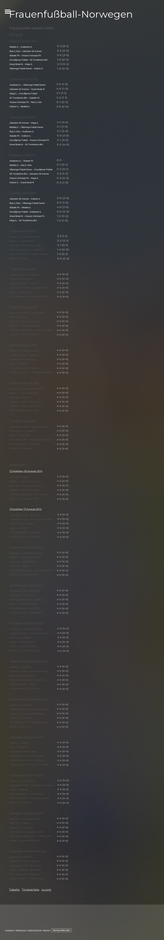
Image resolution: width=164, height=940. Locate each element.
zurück (46, 889)
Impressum (9, 930)
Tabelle (14, 889)
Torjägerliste (30, 889)
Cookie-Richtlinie (34, 930)
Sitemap (46, 930)
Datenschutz (21, 930)
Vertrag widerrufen (61, 930)
